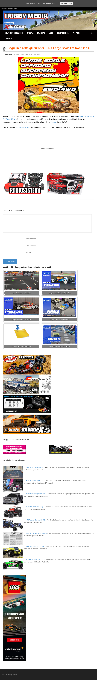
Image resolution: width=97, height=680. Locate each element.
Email (31, 245)
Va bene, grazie (66, 3)
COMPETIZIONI (63, 33)
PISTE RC (76, 33)
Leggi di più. (51, 3)
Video (38, 54)
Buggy (22, 54)
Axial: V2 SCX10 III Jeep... (35, 507)
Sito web (28, 252)
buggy (54, 122)
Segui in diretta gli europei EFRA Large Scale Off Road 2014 (48, 48)
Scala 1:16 (32, 54)
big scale (16, 54)
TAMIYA (30, 33)
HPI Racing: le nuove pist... (35, 467)
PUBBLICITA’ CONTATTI (9, 8)
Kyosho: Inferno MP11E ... (35, 480)
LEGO (51, 33)
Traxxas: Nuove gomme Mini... (36, 494)
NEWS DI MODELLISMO (14, 33)
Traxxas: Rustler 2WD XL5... (36, 559)
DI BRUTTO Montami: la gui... (36, 533)
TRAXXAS (41, 33)
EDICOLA (8, 38)
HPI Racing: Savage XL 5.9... (36, 520)
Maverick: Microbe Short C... (36, 546)
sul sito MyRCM (22, 127)
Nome (31, 238)
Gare (26, 54)
